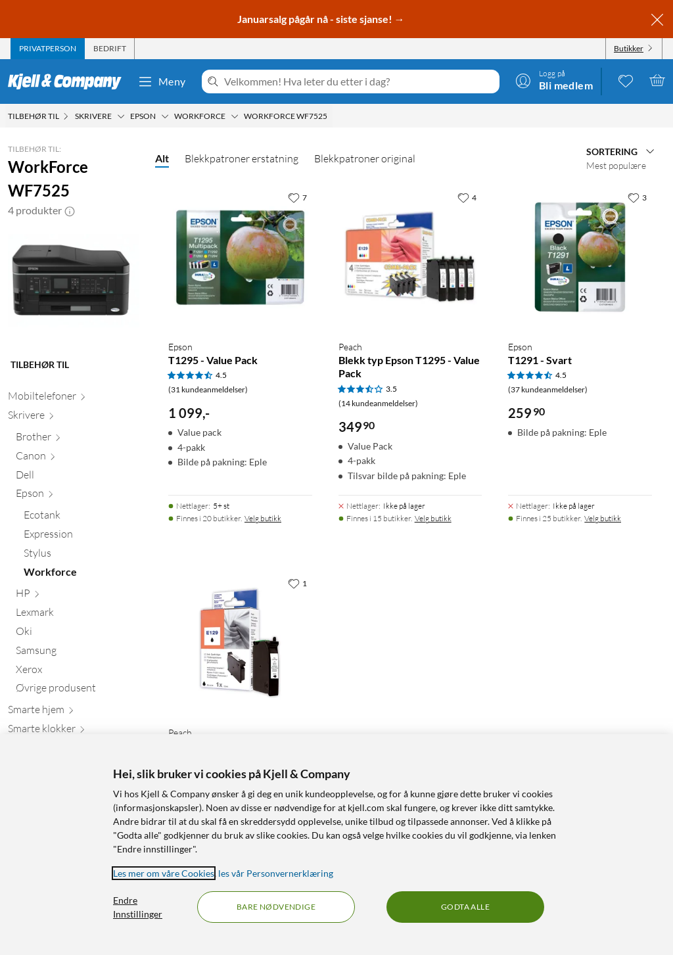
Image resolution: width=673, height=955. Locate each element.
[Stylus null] (81, 555)
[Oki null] (77, 633)
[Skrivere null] (73, 417)
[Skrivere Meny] (121, 116)
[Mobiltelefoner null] (73, 398)
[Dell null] (77, 477)
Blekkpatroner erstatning (241, 158)
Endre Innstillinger (137, 907)
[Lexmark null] (77, 614)
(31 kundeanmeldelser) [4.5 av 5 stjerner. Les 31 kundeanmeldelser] (208, 389)
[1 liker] (297, 583)
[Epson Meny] (165, 116)
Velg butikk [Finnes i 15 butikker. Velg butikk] (433, 518)
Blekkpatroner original (364, 158)
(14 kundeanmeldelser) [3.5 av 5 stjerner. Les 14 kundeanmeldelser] (378, 403)
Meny (161, 81)
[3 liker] (637, 197)
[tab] (48, 48)
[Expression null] (81, 536)
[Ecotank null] (81, 517)
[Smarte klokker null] (73, 731)
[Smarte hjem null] (73, 712)
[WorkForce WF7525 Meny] (331, 116)
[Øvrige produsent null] (77, 690)
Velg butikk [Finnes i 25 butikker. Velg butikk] (602, 518)
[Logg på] (554, 80)
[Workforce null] (81, 574)
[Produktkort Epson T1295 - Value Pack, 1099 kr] (240, 257)
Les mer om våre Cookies (163, 873)
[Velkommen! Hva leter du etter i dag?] (359, 81)
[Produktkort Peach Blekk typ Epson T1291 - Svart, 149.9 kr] (240, 643)
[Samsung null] (77, 653)
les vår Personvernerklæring (275, 873)
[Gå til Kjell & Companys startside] (68, 81)
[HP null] (77, 595)
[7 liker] (297, 197)
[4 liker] (466, 197)
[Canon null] (77, 458)
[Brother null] (77, 439)
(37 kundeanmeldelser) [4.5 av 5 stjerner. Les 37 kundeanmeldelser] (548, 389)
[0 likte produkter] (625, 80)
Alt (162, 158)
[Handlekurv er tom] (657, 80)
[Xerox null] (77, 672)
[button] (70, 210)
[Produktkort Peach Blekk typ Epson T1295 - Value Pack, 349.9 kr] (410, 257)
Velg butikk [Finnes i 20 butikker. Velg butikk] (262, 518)
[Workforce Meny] (234, 116)
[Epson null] (77, 495)
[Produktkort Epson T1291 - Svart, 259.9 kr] (580, 257)
